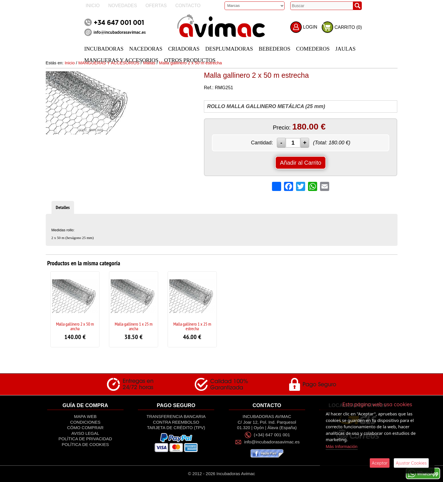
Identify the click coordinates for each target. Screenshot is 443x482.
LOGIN (310, 27)
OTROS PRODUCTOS (190, 60)
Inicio (93, 5)
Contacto (187, 5)
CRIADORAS (184, 49)
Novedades (122, 5)
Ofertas (156, 5)
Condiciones (85, 422)
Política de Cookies (85, 444)
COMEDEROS (312, 49)
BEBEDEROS (275, 49)
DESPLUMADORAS (229, 49)
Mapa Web (85, 416)
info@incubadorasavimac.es (272, 441)
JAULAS (345, 49)
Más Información (341, 446)
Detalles (63, 207)
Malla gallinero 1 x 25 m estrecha (192, 326)
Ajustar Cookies (411, 463)
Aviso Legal (85, 433)
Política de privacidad (85, 438)
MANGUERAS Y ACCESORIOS (121, 60)
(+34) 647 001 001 (271, 434)
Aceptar (380, 463)
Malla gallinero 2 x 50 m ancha (75, 326)
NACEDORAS (145, 49)
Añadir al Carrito (300, 163)
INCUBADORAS (104, 49)
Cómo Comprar (85, 427)
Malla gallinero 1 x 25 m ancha (133, 326)
